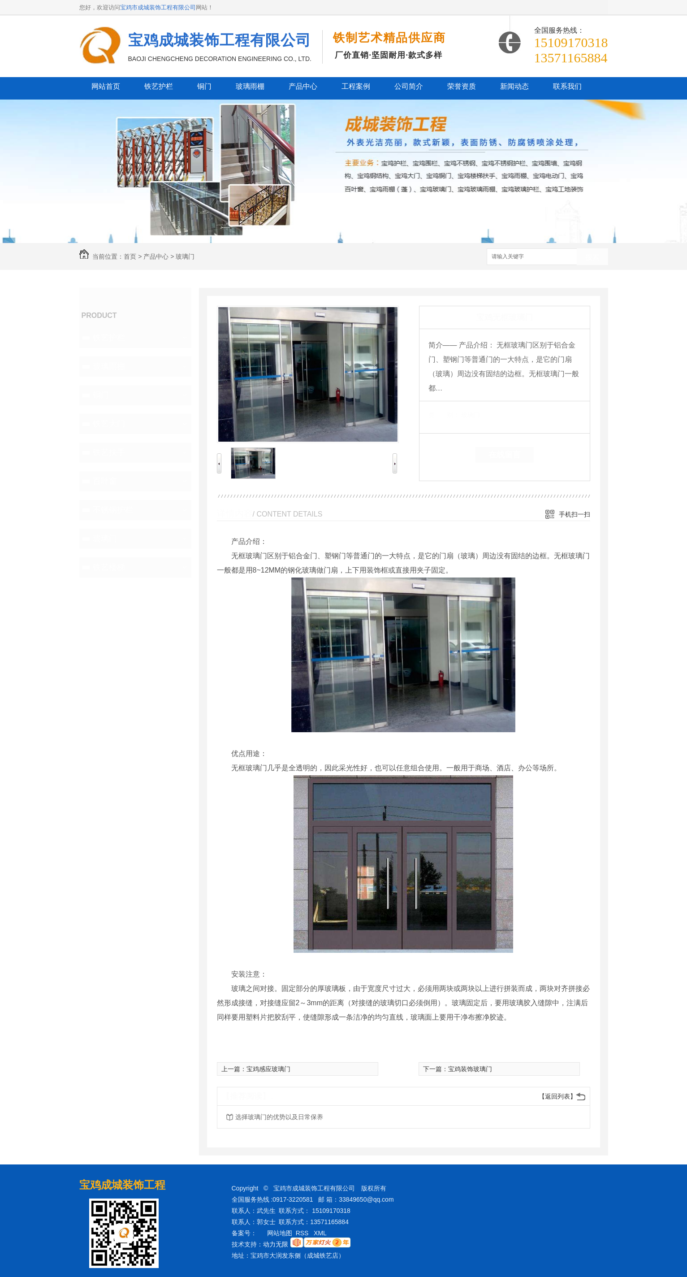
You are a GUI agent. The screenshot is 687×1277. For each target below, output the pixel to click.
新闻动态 (514, 86)
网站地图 (279, 1233)
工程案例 (355, 86)
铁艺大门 (109, 423)
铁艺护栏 (158, 86)
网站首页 (105, 86)
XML (321, 1233)
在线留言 (504, 454)
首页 (130, 256)
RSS (303, 1233)
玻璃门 (185, 256)
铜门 (204, 86)
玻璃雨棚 (250, 86)
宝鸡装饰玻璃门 (470, 1069)
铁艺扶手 (109, 452)
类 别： (443, 414)
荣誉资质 (461, 86)
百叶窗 (105, 481)
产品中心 (303, 86)
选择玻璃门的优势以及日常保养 (279, 1117)
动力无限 (275, 1244)
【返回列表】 (557, 1096)
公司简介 (408, 86)
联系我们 (567, 86)
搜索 (592, 257)
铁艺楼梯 (109, 567)
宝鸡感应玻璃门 (268, 1069)
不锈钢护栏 (113, 509)
